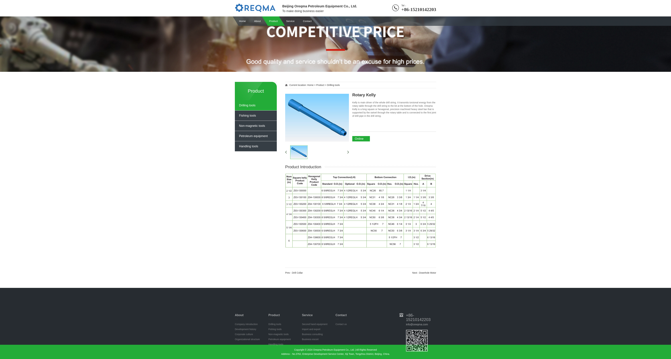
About (257, 21)
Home (242, 21)
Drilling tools (247, 105)
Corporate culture (244, 350)
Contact (307, 21)
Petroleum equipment (253, 136)
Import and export (311, 345)
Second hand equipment (314, 340)
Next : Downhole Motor (424, 272)
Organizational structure (247, 355)
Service (290, 21)
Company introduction (246, 340)
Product (273, 21)
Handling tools (248, 146)
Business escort (310, 355)
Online (359, 138)
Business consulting (312, 350)
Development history (245, 345)
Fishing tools (247, 115)
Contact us (341, 340)
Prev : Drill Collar (294, 272)
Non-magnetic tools (252, 125)
